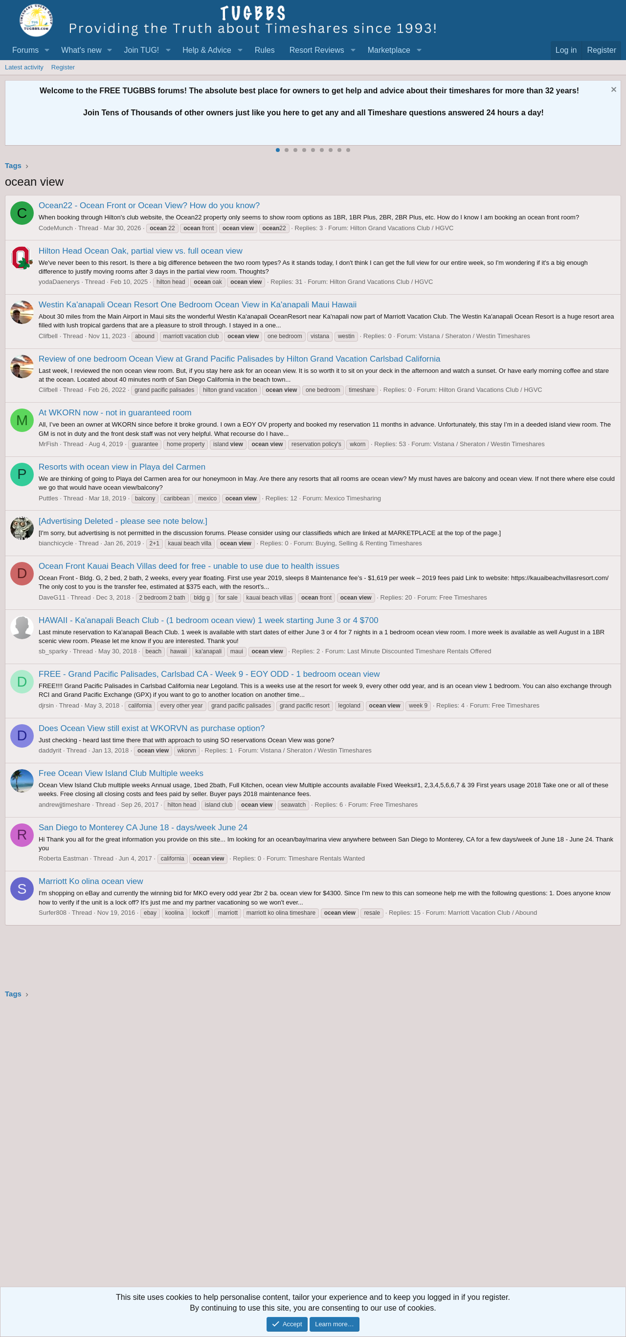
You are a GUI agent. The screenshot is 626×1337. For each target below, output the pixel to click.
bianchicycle (56, 543)
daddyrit (50, 750)
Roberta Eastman (63, 858)
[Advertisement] (298, 1146)
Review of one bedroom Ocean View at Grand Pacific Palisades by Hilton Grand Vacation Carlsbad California (239, 359)
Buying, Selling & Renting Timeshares (368, 543)
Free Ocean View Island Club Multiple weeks (121, 773)
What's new (81, 50)
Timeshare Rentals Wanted (326, 858)
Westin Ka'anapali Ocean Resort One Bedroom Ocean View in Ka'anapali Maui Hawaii (198, 304)
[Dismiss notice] (612, 91)
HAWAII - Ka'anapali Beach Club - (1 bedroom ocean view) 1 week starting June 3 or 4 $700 (209, 620)
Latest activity (24, 67)
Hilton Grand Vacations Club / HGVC (401, 228)
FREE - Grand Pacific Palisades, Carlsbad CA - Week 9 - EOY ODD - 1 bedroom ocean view (209, 674)
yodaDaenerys (59, 281)
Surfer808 (53, 912)
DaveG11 (52, 597)
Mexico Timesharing (353, 498)
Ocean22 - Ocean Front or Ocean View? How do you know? (149, 205)
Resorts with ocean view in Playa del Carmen (122, 467)
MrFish (48, 444)
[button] (47, 50)
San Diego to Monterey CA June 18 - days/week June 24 (143, 827)
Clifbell (48, 336)
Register (63, 67)
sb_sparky (53, 651)
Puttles (48, 498)
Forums (25, 50)
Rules (265, 50)
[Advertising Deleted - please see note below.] (123, 521)
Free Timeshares (463, 597)
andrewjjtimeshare (64, 804)
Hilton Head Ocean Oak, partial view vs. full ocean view (141, 251)
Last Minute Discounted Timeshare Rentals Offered (419, 651)
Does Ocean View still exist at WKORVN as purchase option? (152, 728)
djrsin (46, 705)
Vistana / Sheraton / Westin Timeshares (474, 336)
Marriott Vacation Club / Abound (492, 912)
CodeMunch (56, 228)
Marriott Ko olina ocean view (91, 881)
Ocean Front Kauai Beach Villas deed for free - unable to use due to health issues (189, 566)
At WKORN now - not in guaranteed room (115, 412)
